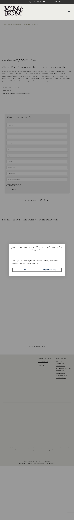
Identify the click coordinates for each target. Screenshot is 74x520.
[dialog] (37, 260)
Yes (24, 269)
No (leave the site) (49, 269)
